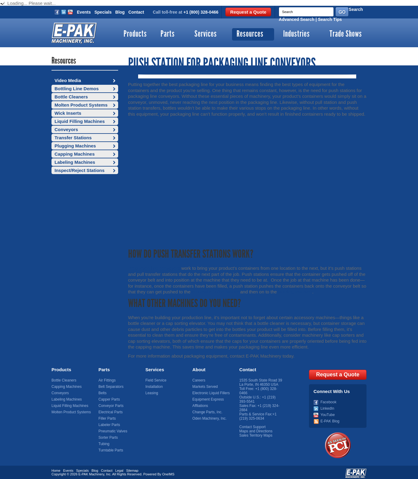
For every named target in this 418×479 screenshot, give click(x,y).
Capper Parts (109, 399)
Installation (154, 387)
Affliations (200, 406)
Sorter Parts (108, 437)
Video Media (68, 80)
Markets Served (205, 387)
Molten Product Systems (81, 104)
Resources (250, 34)
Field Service (155, 380)
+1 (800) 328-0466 (201, 12)
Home (55, 468)
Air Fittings (107, 380)
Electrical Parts (110, 412)
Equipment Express (208, 399)
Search (356, 9)
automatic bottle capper (215, 291)
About (198, 369)
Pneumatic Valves (112, 431)
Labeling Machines (75, 162)
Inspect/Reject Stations (79, 170)
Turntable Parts (110, 450)
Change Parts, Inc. (207, 412)
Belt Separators (111, 387)
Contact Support (252, 427)
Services (205, 34)
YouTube (327, 412)
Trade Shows (346, 34)
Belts (102, 393)
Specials (103, 12)
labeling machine (295, 291)
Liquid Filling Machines (80, 121)
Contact (136, 12)
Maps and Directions (255, 431)
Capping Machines (75, 154)
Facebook (328, 399)
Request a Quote (248, 12)
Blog (120, 12)
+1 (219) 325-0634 (258, 416)
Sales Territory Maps (255, 435)
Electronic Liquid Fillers (211, 393)
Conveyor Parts (111, 406)
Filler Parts (107, 418)
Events (84, 12)
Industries (296, 34)
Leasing (151, 393)
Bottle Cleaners (71, 96)
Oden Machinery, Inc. (209, 418)
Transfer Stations (73, 137)
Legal (119, 468)
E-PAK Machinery (91, 471)
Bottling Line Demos (77, 88)
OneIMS (168, 471)
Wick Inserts (68, 113)
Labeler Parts (109, 425)
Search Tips (330, 19)
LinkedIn (327, 406)
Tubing (103, 444)
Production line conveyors (154, 268)
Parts (168, 34)
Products (135, 34)
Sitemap (132, 468)
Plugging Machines (75, 145)
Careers (198, 380)
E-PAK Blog (329, 418)
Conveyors (66, 129)
